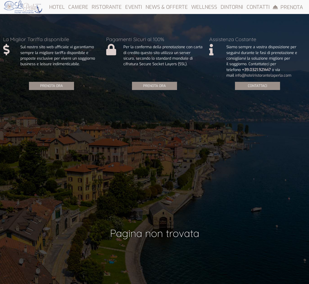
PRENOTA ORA (51, 86)
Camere (78, 7)
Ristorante (107, 7)
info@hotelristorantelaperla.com (263, 75)
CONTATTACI (257, 86)
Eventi (133, 7)
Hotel (57, 7)
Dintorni (232, 7)
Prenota (291, 7)
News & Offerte (166, 7)
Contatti (258, 7)
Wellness (204, 7)
